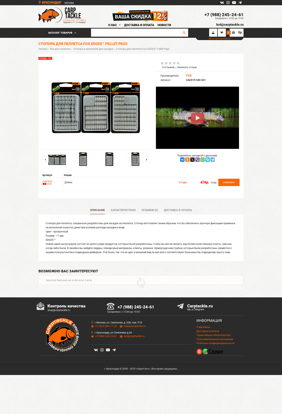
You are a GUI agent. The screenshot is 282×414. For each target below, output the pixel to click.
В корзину (229, 182)
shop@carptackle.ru (58, 325)
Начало (42, 48)
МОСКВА (69, 2)
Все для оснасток (59, 48)
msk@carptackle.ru (135, 341)
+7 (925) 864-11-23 (106, 341)
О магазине (203, 342)
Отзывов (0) (150, 210)
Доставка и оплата (178, 210)
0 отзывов (168, 67)
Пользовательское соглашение (214, 354)
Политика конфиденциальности (215, 358)
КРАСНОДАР (51, 2)
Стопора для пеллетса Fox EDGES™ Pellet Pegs (142, 48)
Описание (97, 210)
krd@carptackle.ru (230, 24)
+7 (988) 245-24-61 (224, 14)
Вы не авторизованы (219, 38)
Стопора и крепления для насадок (92, 48)
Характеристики (123, 210)
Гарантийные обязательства (213, 350)
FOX (189, 75)
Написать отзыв (187, 67)
